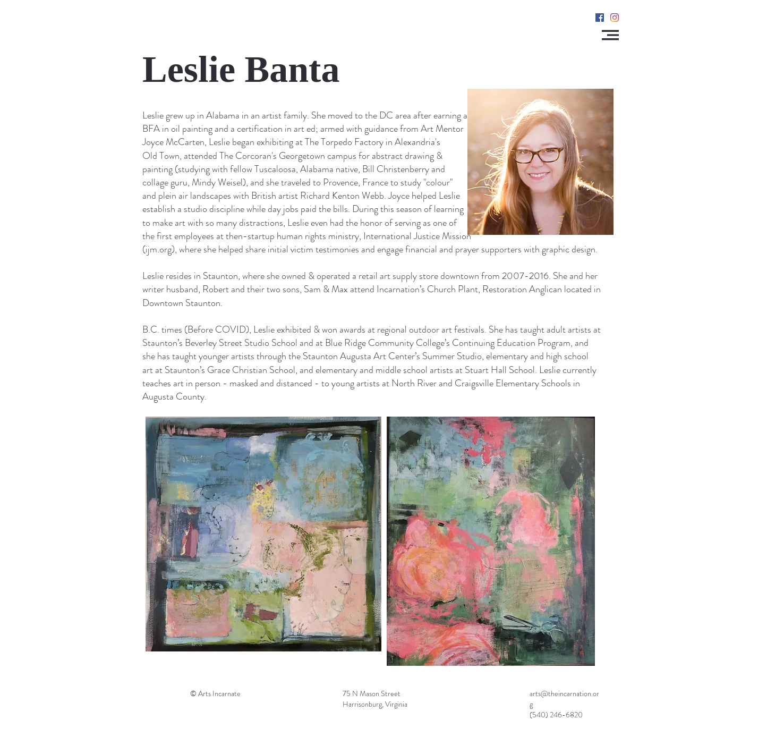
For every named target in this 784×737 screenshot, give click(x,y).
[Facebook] (599, 17)
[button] (610, 35)
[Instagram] (614, 17)
